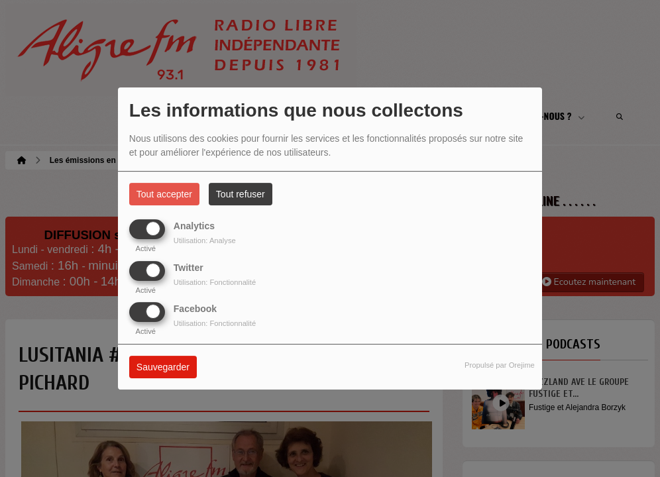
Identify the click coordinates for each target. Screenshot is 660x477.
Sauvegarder (163, 367)
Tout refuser (240, 194)
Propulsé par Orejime (500, 365)
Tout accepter (164, 194)
